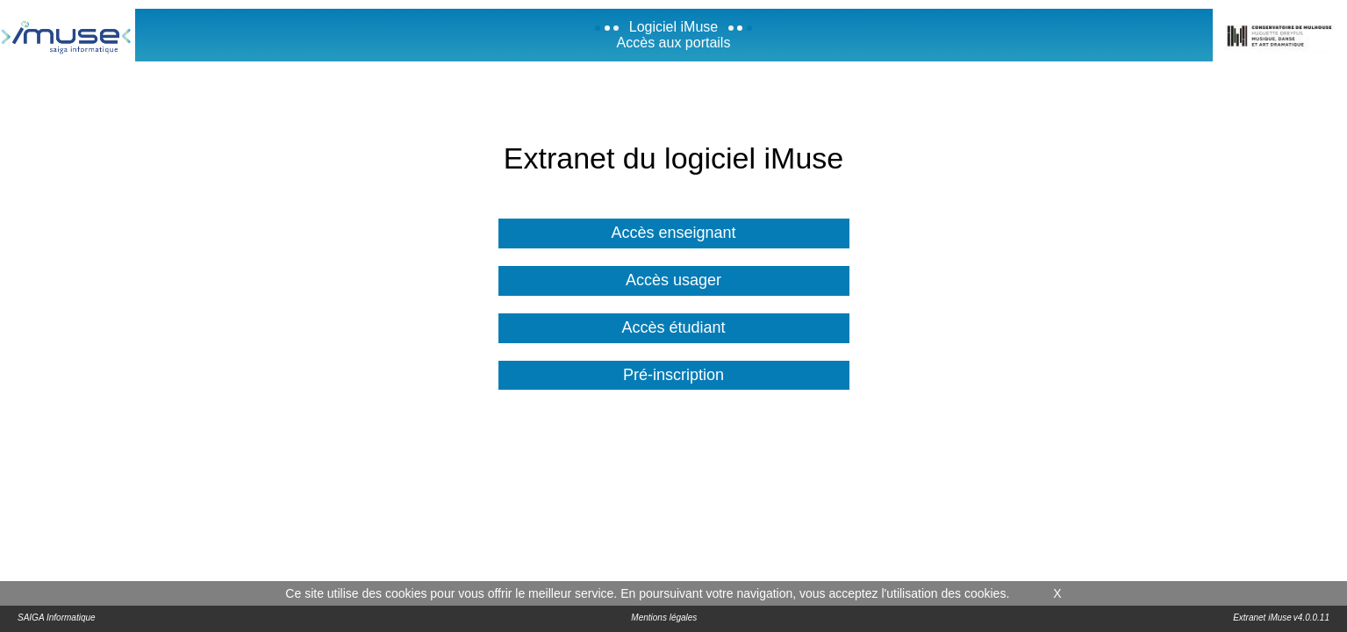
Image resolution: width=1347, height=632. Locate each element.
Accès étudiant (673, 327)
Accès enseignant (673, 232)
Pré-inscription (673, 375)
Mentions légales (664, 617)
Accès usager (673, 280)
